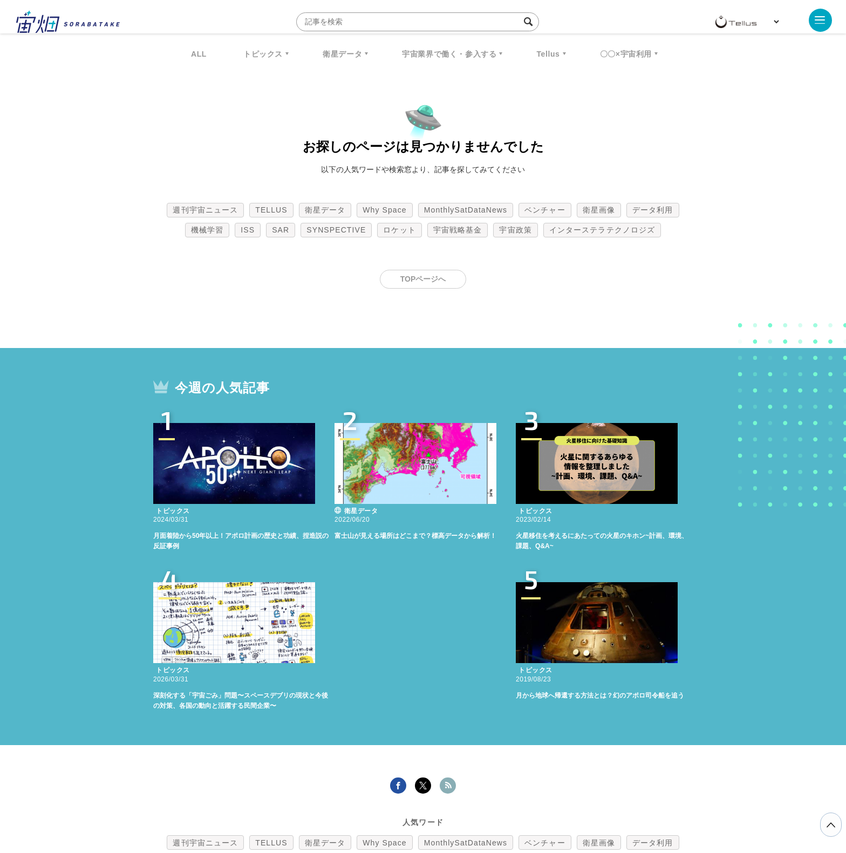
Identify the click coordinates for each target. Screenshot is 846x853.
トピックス (263, 54)
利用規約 (333, 796)
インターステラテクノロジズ (602, 230)
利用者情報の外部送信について (480, 796)
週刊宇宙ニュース (205, 210)
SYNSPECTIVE (336, 230)
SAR (280, 230)
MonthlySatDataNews (465, 210)
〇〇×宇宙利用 (626, 54)
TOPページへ (423, 279)
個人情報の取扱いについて (390, 796)
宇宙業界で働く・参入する (449, 54)
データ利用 (652, 210)
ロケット (399, 230)
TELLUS (271, 210)
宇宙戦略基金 (457, 230)
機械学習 (207, 230)
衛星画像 (599, 210)
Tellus (548, 54)
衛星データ (342, 54)
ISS (248, 230)
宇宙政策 (515, 230)
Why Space (385, 210)
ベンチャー (544, 210)
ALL (199, 54)
